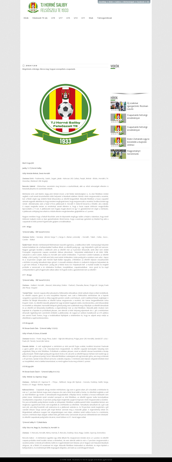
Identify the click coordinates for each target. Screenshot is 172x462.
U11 (83, 18)
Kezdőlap (102, 2)
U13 (75, 18)
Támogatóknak (104, 18)
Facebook (140, 2)
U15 (68, 18)
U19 (53, 18)
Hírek (111, 2)
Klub (91, 18)
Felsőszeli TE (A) (40, 18)
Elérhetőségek (128, 2)
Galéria (118, 2)
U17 (60, 18)
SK (148, 2)
